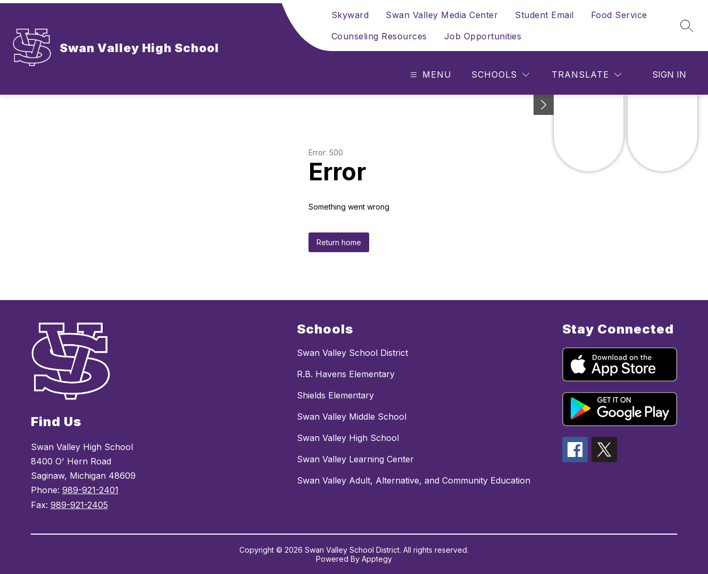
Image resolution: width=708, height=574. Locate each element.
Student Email (544, 15)
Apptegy (377, 558)
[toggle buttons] (544, 105)
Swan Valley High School (348, 437)
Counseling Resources (379, 36)
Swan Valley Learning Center (355, 459)
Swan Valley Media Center (442, 15)
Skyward (350, 15)
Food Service (619, 15)
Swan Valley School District (352, 352)
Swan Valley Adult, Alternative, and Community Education (413, 480)
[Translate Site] (586, 74)
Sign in (669, 74)
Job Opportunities (483, 36)
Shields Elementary (335, 395)
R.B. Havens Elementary (346, 374)
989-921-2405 (79, 505)
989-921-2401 (90, 490)
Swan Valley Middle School (351, 416)
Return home (338, 242)
